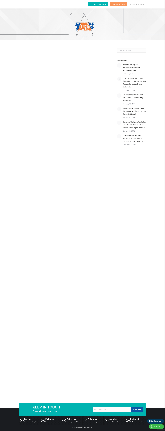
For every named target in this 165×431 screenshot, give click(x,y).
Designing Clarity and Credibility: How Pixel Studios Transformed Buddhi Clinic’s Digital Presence (134, 125)
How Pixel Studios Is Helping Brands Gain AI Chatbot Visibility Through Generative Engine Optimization (134, 82)
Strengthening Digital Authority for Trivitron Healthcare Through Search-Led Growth (134, 111)
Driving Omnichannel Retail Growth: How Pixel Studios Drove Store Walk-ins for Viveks (134, 138)
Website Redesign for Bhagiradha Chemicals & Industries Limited (131, 67)
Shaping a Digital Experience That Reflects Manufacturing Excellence (133, 97)
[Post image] (119, 65)
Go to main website (137, 4)
